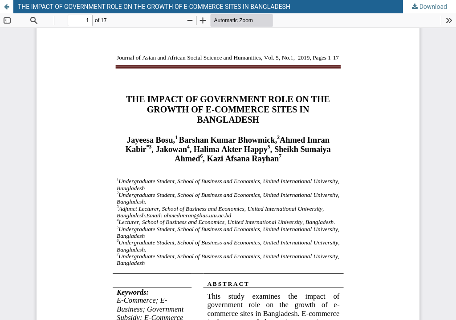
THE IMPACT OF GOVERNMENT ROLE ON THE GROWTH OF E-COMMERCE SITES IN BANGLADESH (154, 6)
